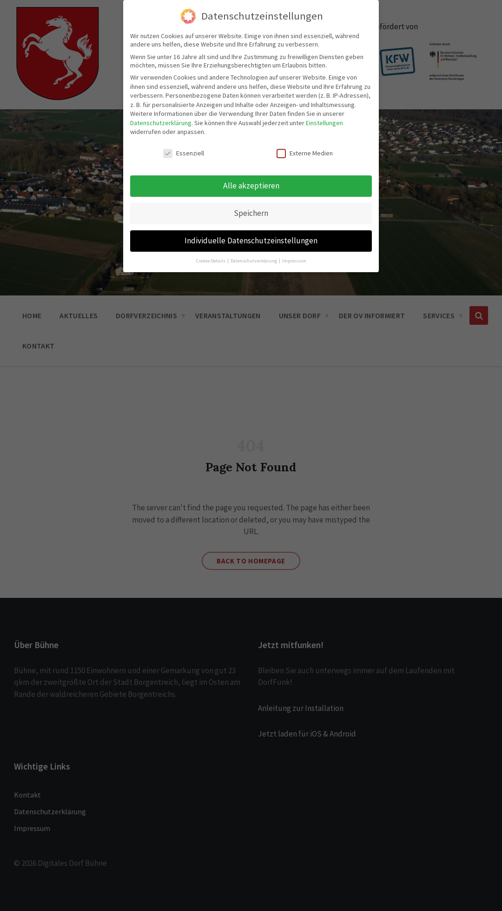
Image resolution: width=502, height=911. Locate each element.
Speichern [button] (251, 213)
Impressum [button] (294, 261)
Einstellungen (324, 123)
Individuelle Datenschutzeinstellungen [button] (251, 240)
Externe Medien (305, 153)
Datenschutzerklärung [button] (254, 261)
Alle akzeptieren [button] (251, 186)
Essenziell (183, 153)
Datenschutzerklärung (161, 123)
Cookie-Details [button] (211, 261)
